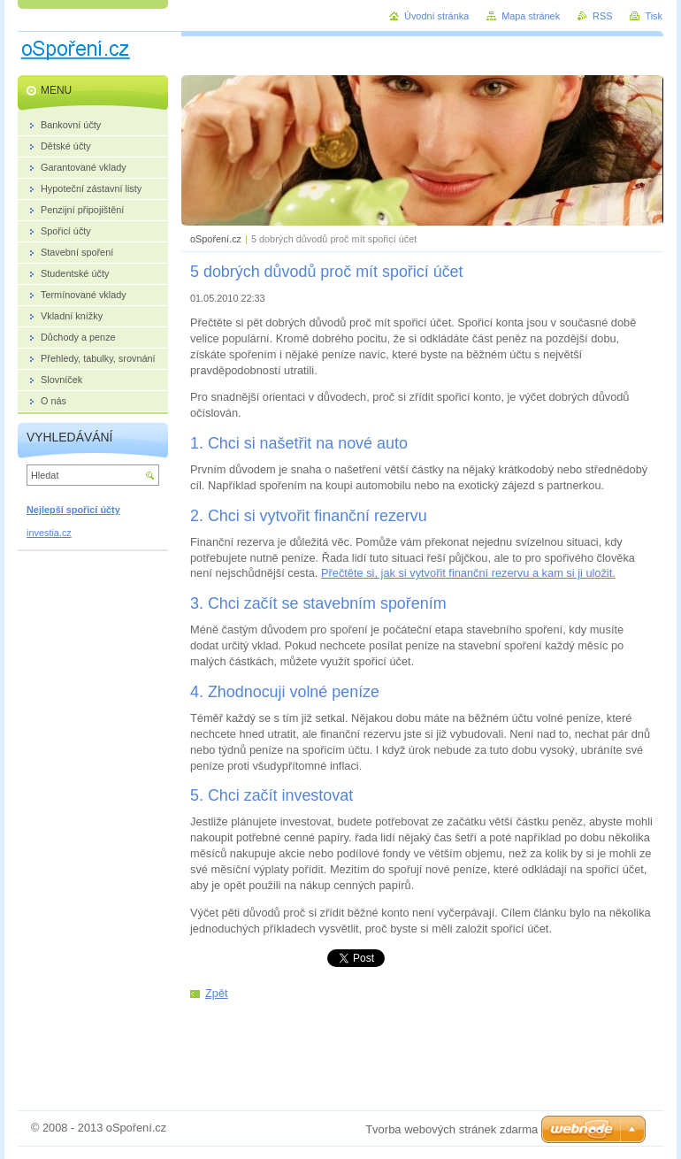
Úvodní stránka (436, 16)
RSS (602, 16)
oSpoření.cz (215, 239)
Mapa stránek (530, 16)
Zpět (216, 993)
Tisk (653, 16)
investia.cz (49, 532)
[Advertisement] (423, 1045)
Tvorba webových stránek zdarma (451, 1129)
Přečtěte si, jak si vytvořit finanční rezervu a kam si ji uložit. (468, 573)
